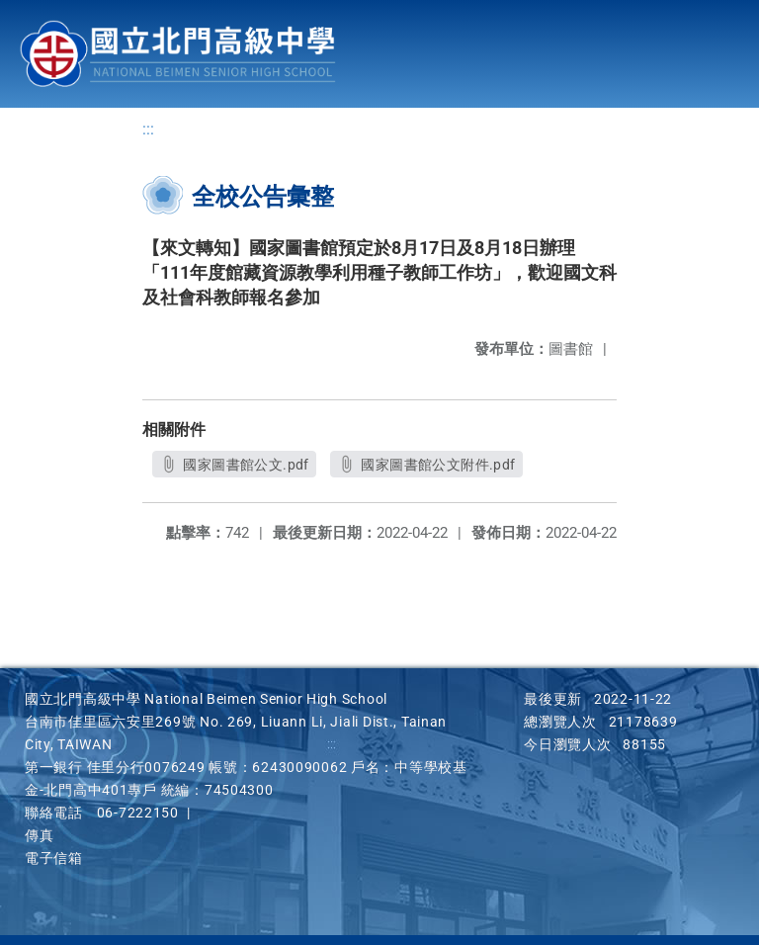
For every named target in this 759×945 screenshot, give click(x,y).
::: (148, 129)
